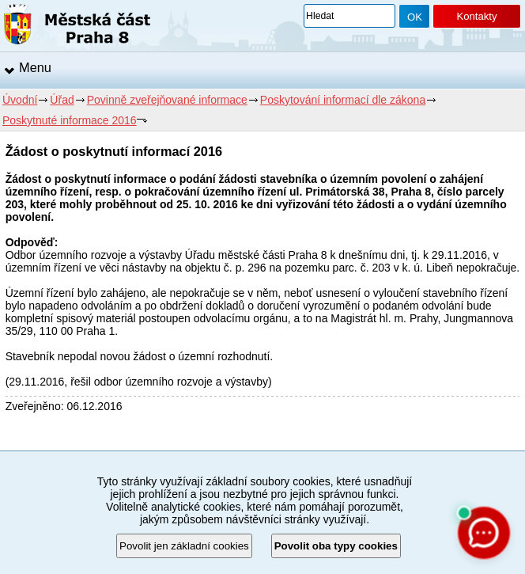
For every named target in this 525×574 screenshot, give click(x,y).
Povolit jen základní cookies (184, 546)
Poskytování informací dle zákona (342, 99)
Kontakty (476, 16)
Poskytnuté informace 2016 (69, 120)
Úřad (62, 99)
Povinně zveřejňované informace (167, 99)
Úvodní (19, 99)
